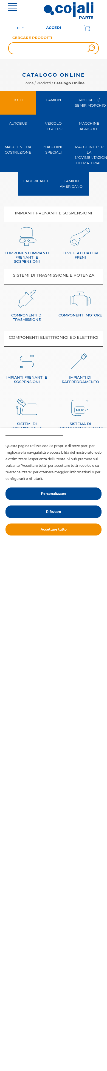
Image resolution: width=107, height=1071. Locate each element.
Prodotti (43, 83)
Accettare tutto (54, 529)
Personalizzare (53, 494)
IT (19, 28)
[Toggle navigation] (12, 7)
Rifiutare (53, 512)
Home (28, 83)
